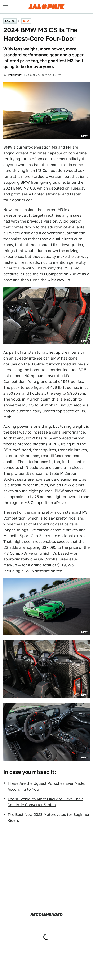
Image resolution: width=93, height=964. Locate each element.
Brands (10, 21)
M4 (68, 147)
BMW (26, 21)
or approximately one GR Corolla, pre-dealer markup (40, 559)
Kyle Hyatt (15, 75)
